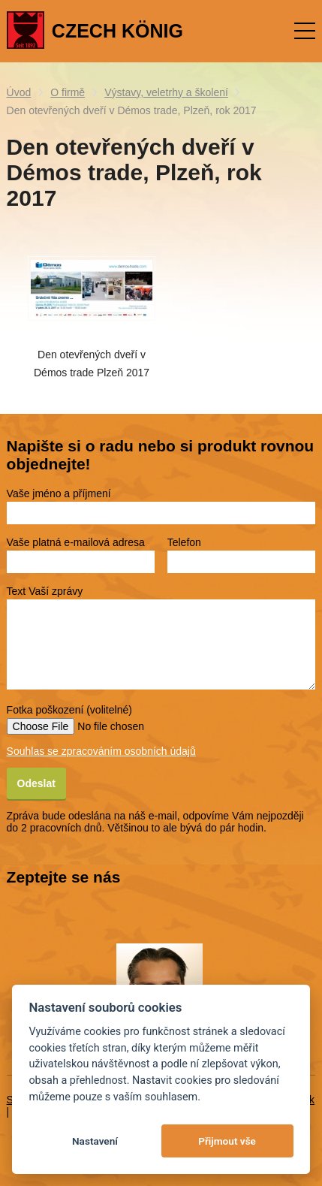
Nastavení (95, 1141)
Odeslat (36, 783)
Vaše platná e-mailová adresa (76, 542)
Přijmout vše (227, 1141)
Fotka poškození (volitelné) (69, 710)
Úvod (19, 92)
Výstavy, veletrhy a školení (166, 92)
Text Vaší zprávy (45, 591)
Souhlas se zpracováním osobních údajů (101, 751)
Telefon (184, 542)
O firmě (67, 92)
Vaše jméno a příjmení (59, 493)
